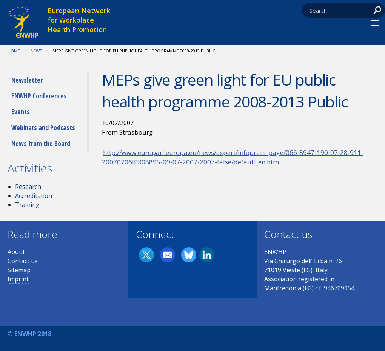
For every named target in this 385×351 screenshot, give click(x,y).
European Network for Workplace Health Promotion (79, 20)
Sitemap (19, 270)
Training (27, 205)
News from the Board (40, 143)
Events (20, 111)
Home (14, 51)
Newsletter (27, 79)
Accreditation (33, 196)
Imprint (18, 279)
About (16, 252)
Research (28, 186)
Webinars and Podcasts (43, 127)
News (36, 51)
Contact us (23, 261)
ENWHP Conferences (39, 95)
